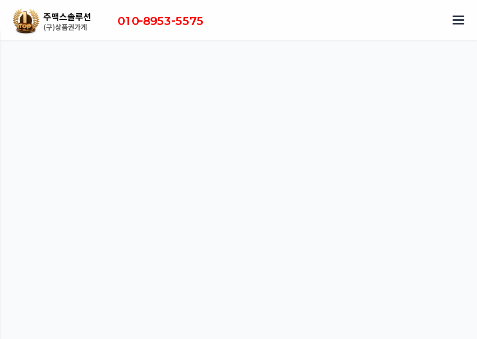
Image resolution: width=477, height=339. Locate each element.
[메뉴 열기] (458, 20)
